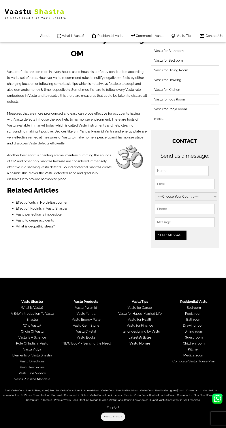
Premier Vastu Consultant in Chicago (76, 399)
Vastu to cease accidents (35, 220)
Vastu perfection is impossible (39, 214)
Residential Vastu (107, 36)
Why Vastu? (32, 326)
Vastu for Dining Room (171, 70)
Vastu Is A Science (32, 337)
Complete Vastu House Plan (193, 361)
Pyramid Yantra (102, 131)
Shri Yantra (81, 131)
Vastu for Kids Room (169, 99)
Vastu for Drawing (167, 80)
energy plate (131, 131)
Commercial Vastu (147, 36)
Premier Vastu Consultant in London (146, 395)
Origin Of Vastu (32, 331)
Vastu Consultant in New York (187, 395)
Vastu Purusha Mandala (32, 379)
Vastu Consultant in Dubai (72, 395)
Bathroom (194, 320)
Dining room (194, 331)
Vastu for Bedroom (168, 60)
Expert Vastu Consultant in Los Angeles (124, 399)
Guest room (194, 337)
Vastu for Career (140, 308)
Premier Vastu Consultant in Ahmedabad (74, 390)
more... (159, 119)
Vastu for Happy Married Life (140, 314)
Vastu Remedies (32, 367)
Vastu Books (86, 337)
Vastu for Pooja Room (170, 109)
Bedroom (194, 308)
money (35, 90)
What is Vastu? (70, 36)
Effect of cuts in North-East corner (42, 203)
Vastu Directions (32, 361)
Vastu (15, 78)
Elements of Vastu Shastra (32, 355)
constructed (118, 72)
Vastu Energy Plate (86, 320)
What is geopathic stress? (35, 226)
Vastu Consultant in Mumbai (196, 390)
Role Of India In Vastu (32, 343)
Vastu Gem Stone (86, 326)
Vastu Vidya (32, 349)
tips (75, 84)
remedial (35, 137)
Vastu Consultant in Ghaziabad (119, 390)
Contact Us (211, 36)
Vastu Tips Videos (32, 373)
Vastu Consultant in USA (40, 395)
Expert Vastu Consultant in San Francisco (175, 399)
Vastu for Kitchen (167, 90)
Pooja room (193, 314)
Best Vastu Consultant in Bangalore (26, 390)
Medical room (193, 355)
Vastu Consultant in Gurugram (158, 390)
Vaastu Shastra (113, 416)
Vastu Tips (181, 36)
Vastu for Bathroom (169, 51)
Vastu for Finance (140, 326)
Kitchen (194, 349)
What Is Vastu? (32, 308)
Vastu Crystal (86, 331)
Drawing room (194, 326)
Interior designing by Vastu (140, 331)
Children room (194, 343)
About (44, 36)
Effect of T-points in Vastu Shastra (41, 208)
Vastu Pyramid (86, 308)
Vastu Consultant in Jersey (106, 395)
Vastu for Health (140, 320)
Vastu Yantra (86, 314)
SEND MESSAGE (170, 235)
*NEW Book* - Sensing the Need (86, 343)
